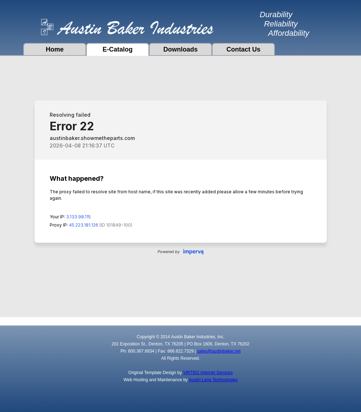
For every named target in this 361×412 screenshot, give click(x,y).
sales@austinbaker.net (219, 351)
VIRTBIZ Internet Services (208, 372)
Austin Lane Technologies (213, 379)
